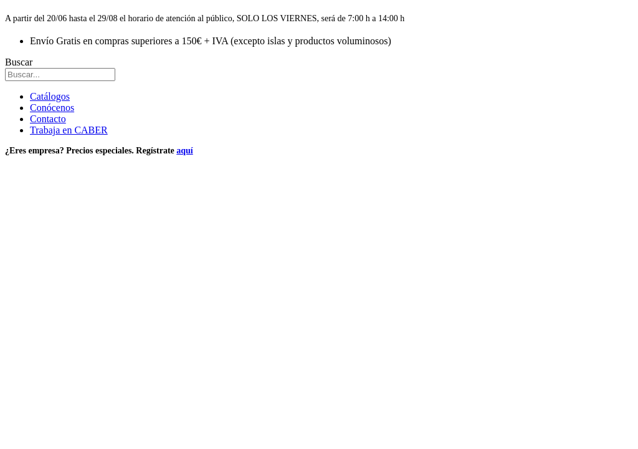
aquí (184, 150)
